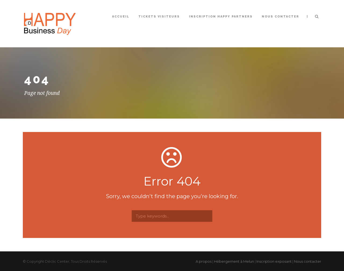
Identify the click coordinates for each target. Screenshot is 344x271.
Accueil (120, 16)
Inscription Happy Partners (221, 16)
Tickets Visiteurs (159, 16)
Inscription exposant (274, 261)
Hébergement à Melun (234, 261)
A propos (204, 261)
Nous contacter (280, 16)
